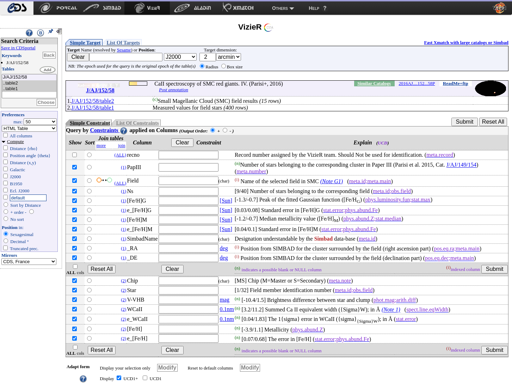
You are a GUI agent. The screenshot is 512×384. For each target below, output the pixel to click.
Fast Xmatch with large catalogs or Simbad (466, 42)
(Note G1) (331, 181)
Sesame (124, 49)
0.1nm (227, 309)
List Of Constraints (137, 123)
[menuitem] (16, 8)
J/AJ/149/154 (461, 165)
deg (224, 248)
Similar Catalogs (374, 83)
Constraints (109, 130)
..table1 (29, 89)
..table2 (29, 83)
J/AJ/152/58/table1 (93, 108)
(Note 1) (391, 310)
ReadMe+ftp (455, 83)
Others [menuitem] (280, 8)
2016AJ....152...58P (417, 83)
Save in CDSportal (18, 47)
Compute (15, 141)
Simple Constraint (90, 123)
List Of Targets (123, 42)
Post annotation (173, 89)
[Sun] (226, 201)
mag (225, 300)
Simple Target (85, 42)
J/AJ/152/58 (29, 77)
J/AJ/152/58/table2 (93, 101)
